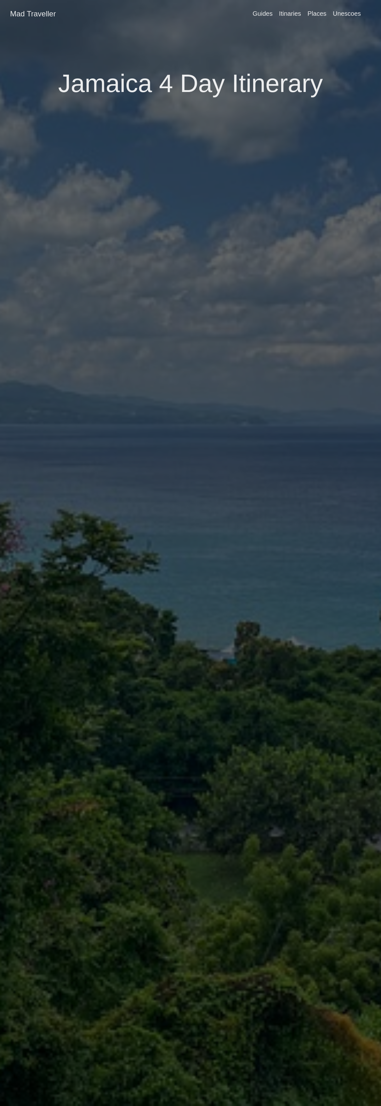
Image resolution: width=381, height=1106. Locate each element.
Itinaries (290, 13)
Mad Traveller (33, 13)
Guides (262, 13)
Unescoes (347, 13)
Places (317, 13)
